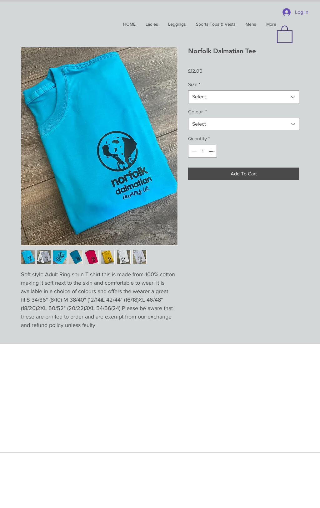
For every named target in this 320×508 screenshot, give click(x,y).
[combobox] (243, 97)
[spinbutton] (202, 151)
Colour (197, 111)
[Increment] (211, 151)
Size (194, 84)
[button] (284, 33)
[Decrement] (193, 151)
